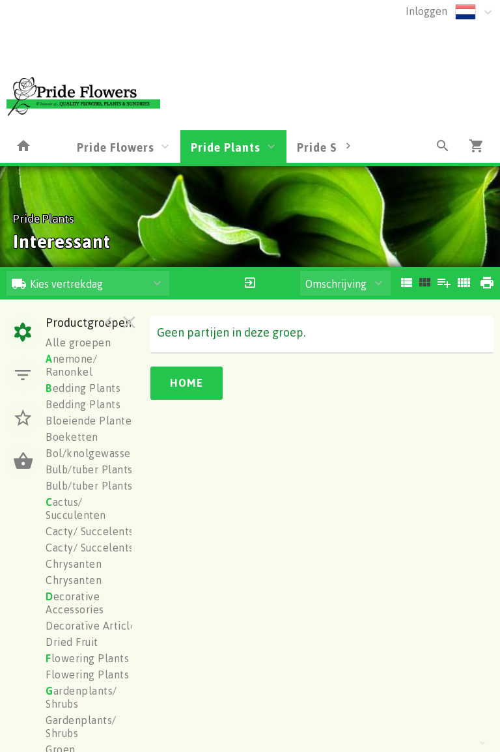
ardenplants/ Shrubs (81, 697)
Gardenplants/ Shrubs (81, 727)
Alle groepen (78, 342)
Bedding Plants (83, 404)
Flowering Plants (87, 674)
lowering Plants (87, 658)
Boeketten (72, 436)
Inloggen (426, 11)
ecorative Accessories (75, 603)
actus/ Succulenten (76, 508)
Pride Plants (225, 147)
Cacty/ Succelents (90, 531)
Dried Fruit (72, 641)
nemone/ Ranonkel (71, 365)
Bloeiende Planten (92, 420)
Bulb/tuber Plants (89, 469)
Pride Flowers (115, 147)
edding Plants (83, 388)
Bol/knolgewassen (91, 453)
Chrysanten (74, 563)
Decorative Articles (93, 625)
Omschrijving (336, 283)
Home (186, 382)
